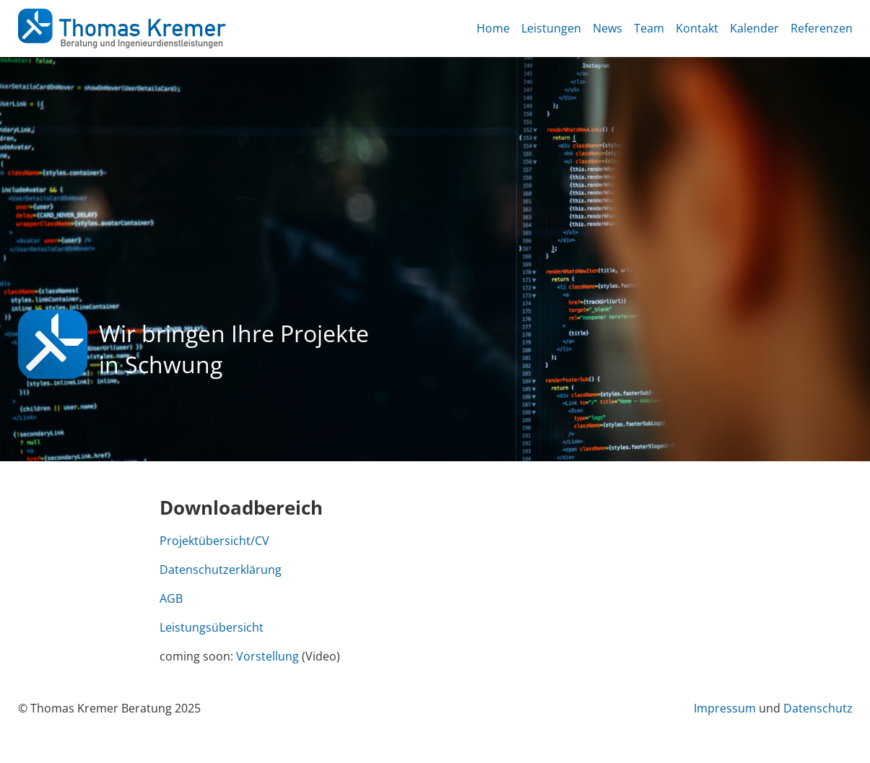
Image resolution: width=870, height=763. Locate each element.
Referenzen (822, 28)
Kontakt (697, 28)
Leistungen (551, 28)
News (607, 28)
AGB (171, 598)
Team (649, 28)
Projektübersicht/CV (214, 541)
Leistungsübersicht (212, 627)
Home (493, 28)
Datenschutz (818, 708)
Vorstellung (267, 656)
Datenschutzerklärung (221, 569)
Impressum (725, 708)
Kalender (754, 28)
